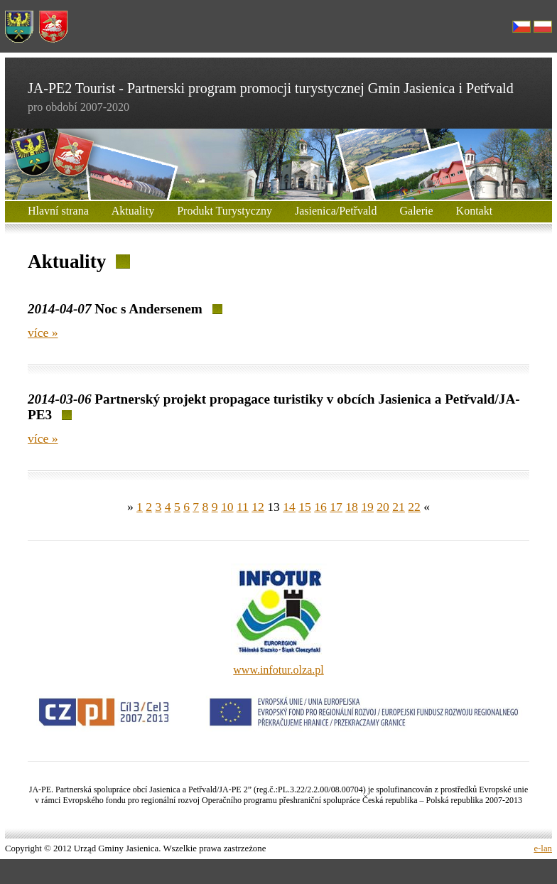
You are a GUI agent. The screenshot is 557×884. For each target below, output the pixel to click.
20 (383, 507)
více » (43, 332)
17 (336, 507)
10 (227, 507)
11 (243, 507)
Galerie (416, 211)
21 (398, 507)
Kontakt (474, 211)
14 (289, 507)
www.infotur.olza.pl (278, 670)
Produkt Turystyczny (224, 211)
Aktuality (133, 211)
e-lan (543, 848)
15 (304, 507)
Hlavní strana (58, 211)
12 (258, 507)
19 (367, 507)
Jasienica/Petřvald (336, 211)
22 (414, 507)
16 (320, 507)
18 (351, 507)
